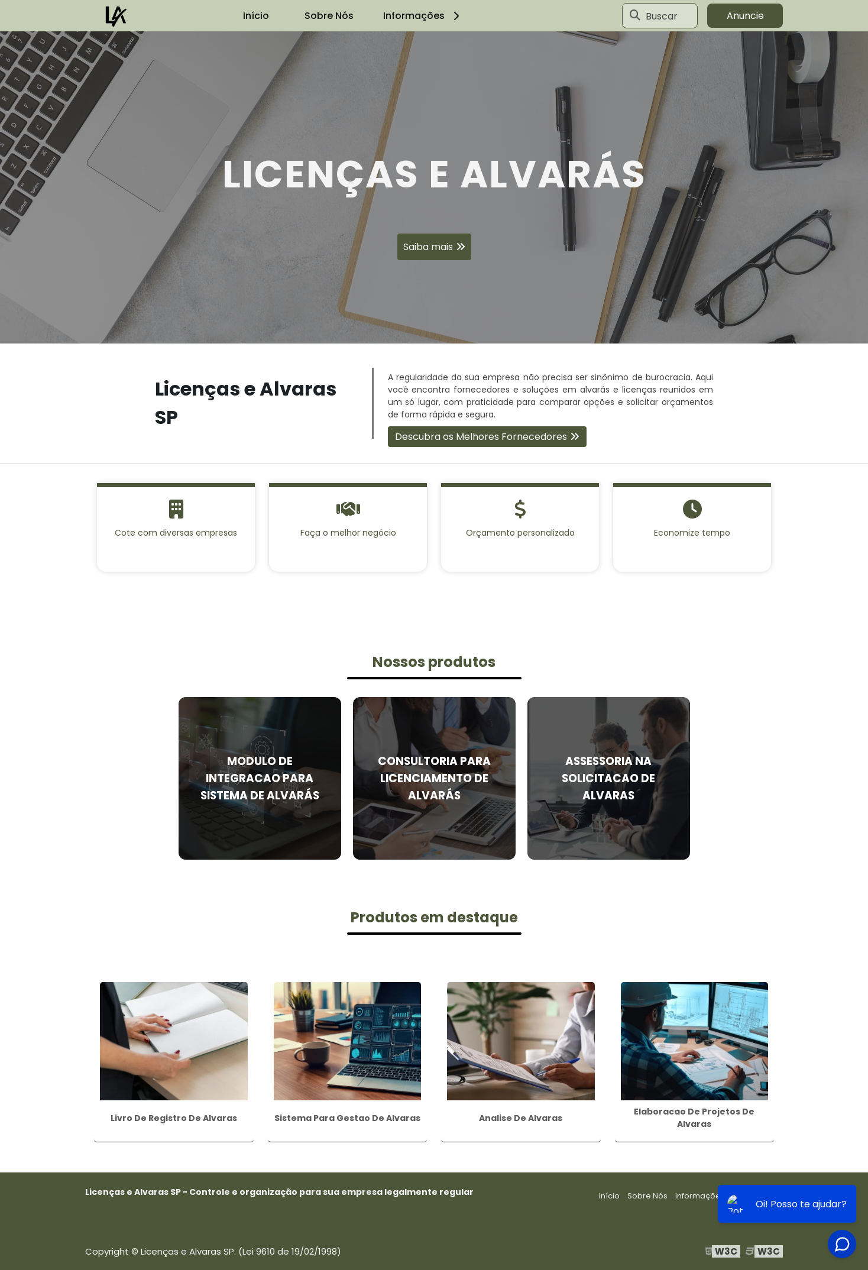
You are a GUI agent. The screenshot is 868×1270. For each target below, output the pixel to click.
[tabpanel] (434, 187)
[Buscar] (635, 16)
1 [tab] (434, 329)
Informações (423, 15)
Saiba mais (428, 247)
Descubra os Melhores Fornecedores (481, 436)
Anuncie (745, 15)
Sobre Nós (329, 15)
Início (256, 15)
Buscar (662, 15)
